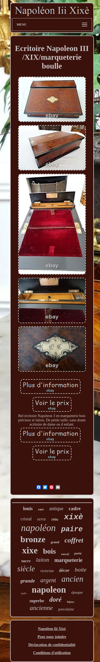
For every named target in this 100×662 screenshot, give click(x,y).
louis (28, 508)
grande (27, 581)
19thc (55, 519)
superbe (37, 600)
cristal (26, 518)
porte (78, 553)
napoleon (49, 589)
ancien (72, 579)
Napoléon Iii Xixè (52, 629)
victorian (47, 571)
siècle (26, 568)
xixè (73, 517)
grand (55, 542)
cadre (75, 508)
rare (41, 509)
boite (80, 569)
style (23, 593)
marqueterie (68, 560)
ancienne (41, 607)
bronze (33, 539)
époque (77, 592)
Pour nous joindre (52, 637)
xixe (30, 550)
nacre (26, 561)
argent (48, 580)
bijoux (70, 601)
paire (72, 529)
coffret (74, 540)
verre (41, 519)
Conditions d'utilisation (51, 653)
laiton (42, 560)
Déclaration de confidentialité (51, 645)
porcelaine (66, 609)
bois (49, 551)
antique (56, 508)
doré (55, 599)
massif (65, 554)
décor (64, 570)
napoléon (38, 528)
